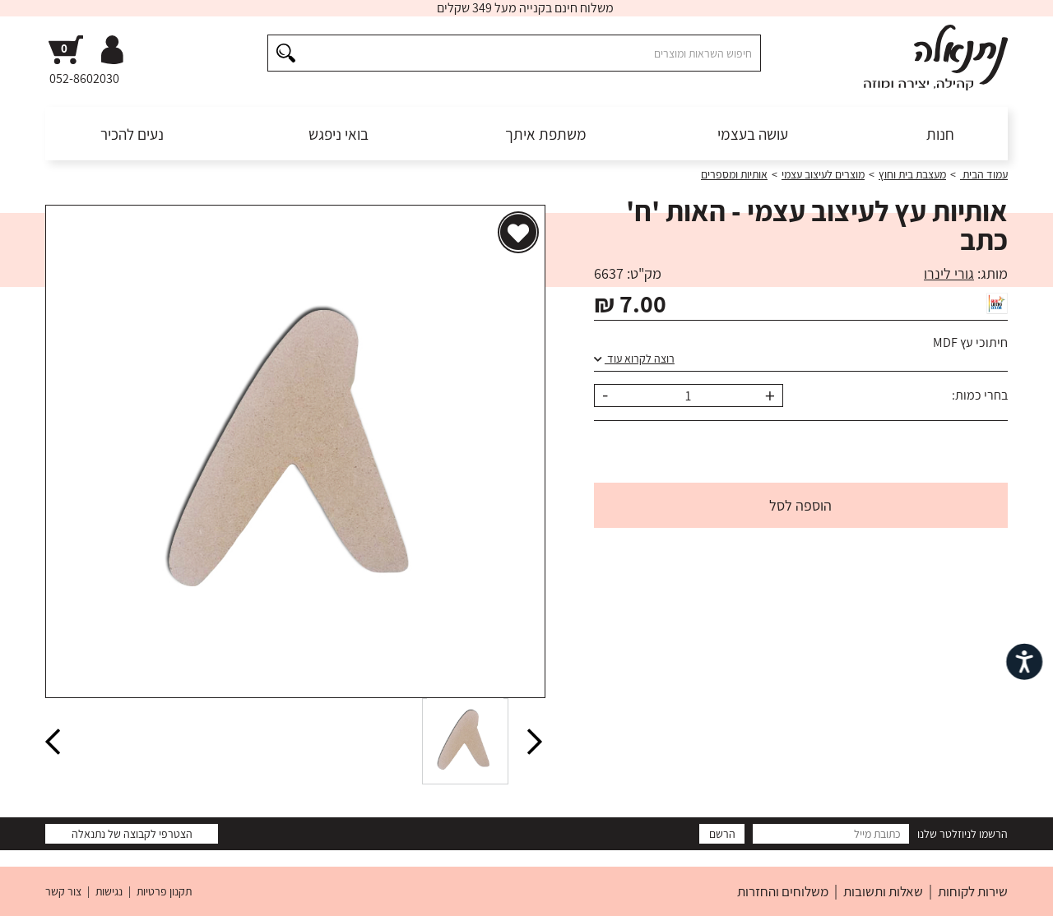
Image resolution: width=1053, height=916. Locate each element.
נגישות (109, 891)
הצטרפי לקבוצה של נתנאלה (132, 833)
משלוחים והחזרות (782, 891)
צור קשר (63, 891)
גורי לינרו (949, 273)
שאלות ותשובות (883, 891)
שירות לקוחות (973, 891)
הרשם (722, 833)
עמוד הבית (984, 174)
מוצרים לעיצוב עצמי (823, 174)
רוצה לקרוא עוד (634, 358)
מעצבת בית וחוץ (912, 174)
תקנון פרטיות (164, 891)
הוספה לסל (800, 505)
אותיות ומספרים (734, 174)
